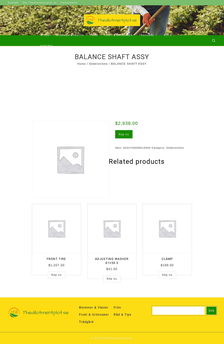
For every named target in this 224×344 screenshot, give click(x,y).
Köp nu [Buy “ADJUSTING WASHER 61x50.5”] (112, 278)
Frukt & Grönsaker (118, 35)
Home (81, 63)
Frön (94, 35)
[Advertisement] (112, 91)
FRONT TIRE (56, 259)
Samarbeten (69, 2)
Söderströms (98, 63)
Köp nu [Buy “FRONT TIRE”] (56, 274)
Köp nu (124, 134)
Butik (170, 34)
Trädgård (148, 34)
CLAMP (167, 259)
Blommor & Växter (70, 35)
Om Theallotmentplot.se (40, 2)
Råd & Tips (122, 314)
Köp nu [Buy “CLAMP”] (167, 274)
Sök (212, 310)
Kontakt (13, 2)
